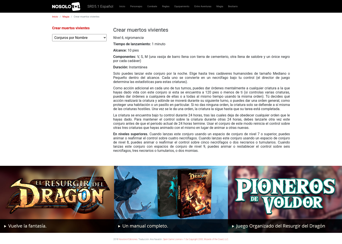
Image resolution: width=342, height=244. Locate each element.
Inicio (122, 6)
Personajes (136, 6)
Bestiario (233, 6)
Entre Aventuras (202, 6)
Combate (152, 6)
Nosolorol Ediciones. (128, 239)
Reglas (165, 6)
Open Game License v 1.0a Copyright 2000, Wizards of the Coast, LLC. (196, 239)
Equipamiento (181, 6)
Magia (219, 6)
